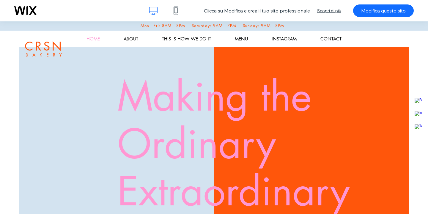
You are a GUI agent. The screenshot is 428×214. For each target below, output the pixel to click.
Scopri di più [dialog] (329, 10)
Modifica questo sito (383, 11)
